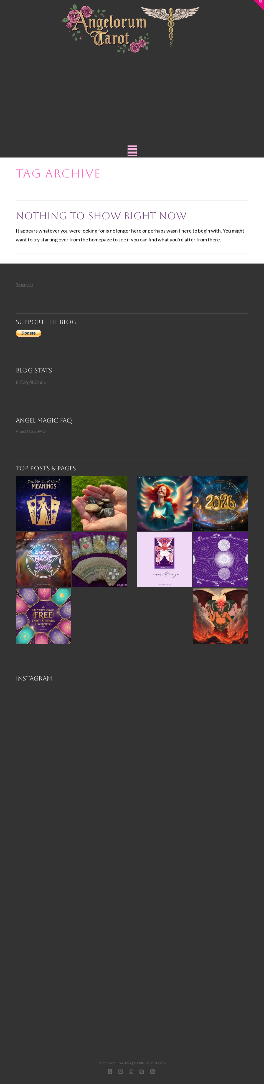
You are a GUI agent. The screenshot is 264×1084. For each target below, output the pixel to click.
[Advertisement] (132, 95)
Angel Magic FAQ (31, 431)
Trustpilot (24, 284)
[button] (132, 150)
